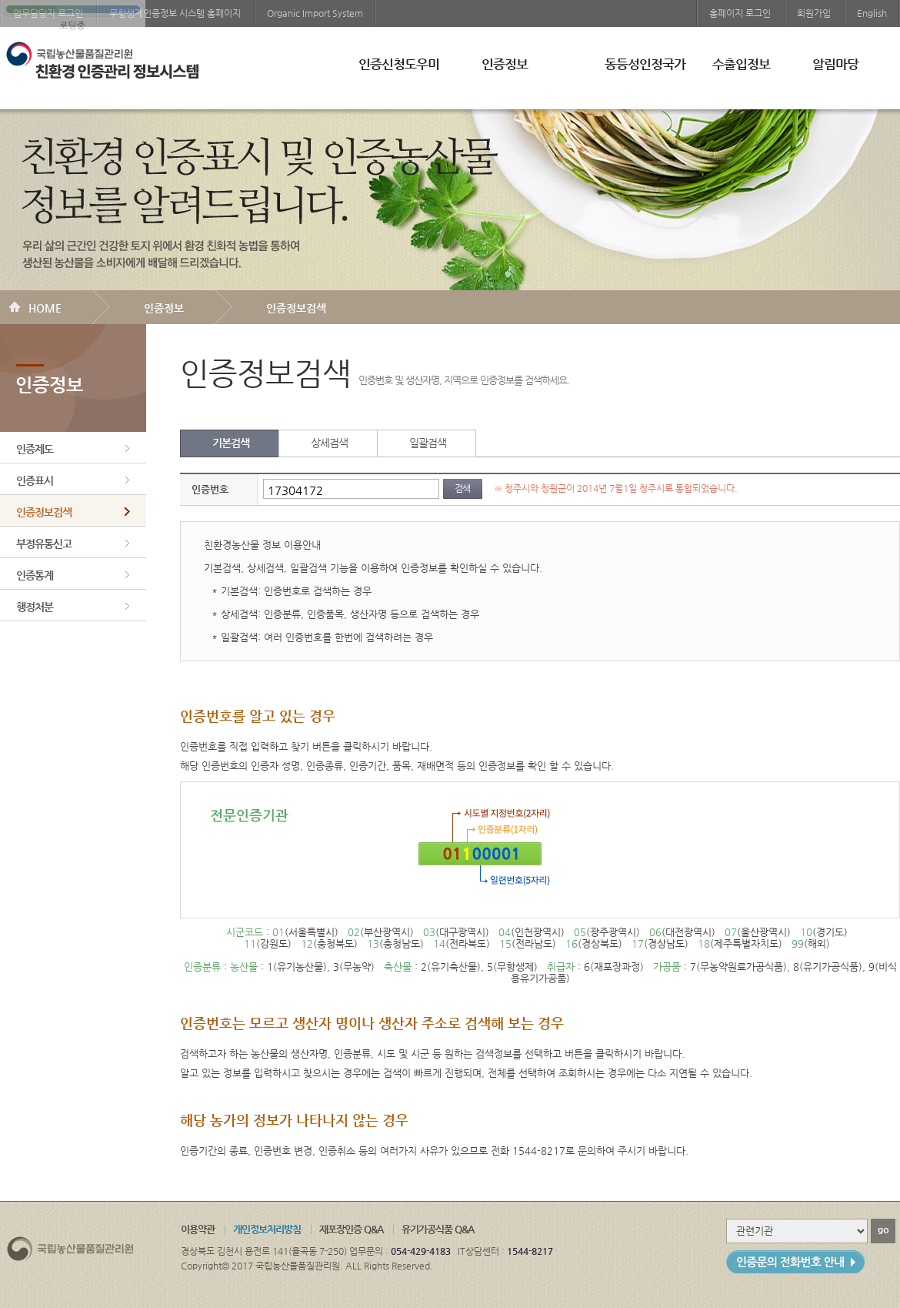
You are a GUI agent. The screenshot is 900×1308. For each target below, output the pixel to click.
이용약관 (198, 1229)
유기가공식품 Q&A (438, 1229)
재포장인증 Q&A (351, 1229)
